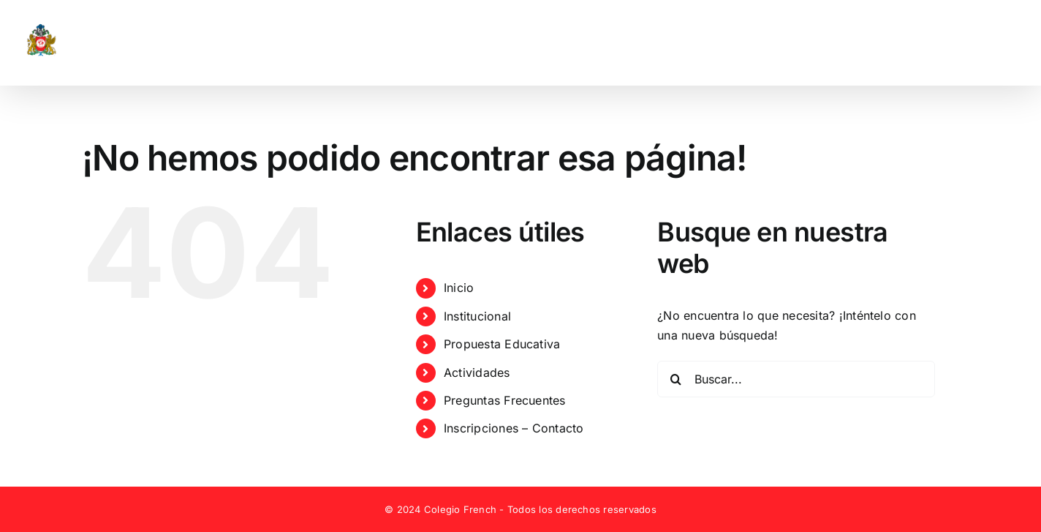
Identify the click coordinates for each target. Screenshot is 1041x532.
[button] (995, 43)
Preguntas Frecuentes (505, 400)
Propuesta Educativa (502, 344)
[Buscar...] (796, 379)
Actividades (477, 372)
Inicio (459, 287)
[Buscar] (675, 379)
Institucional (477, 316)
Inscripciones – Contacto (514, 428)
